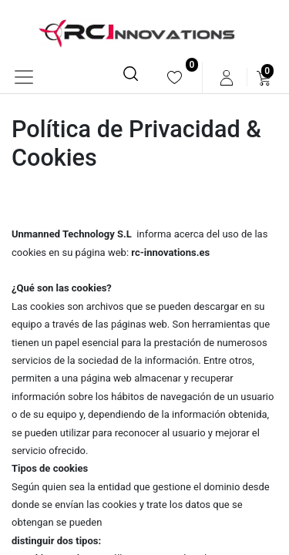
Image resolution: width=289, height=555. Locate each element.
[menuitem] (174, 77)
